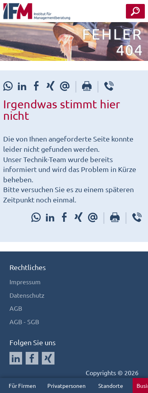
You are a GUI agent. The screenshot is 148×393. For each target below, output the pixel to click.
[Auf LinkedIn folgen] (15, 358)
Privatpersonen (66, 385)
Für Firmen (22, 385)
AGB (15, 308)
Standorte (110, 385)
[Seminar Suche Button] (135, 11)
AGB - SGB (24, 321)
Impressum (25, 281)
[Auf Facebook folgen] (32, 358)
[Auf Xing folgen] (48, 358)
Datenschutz (27, 295)
